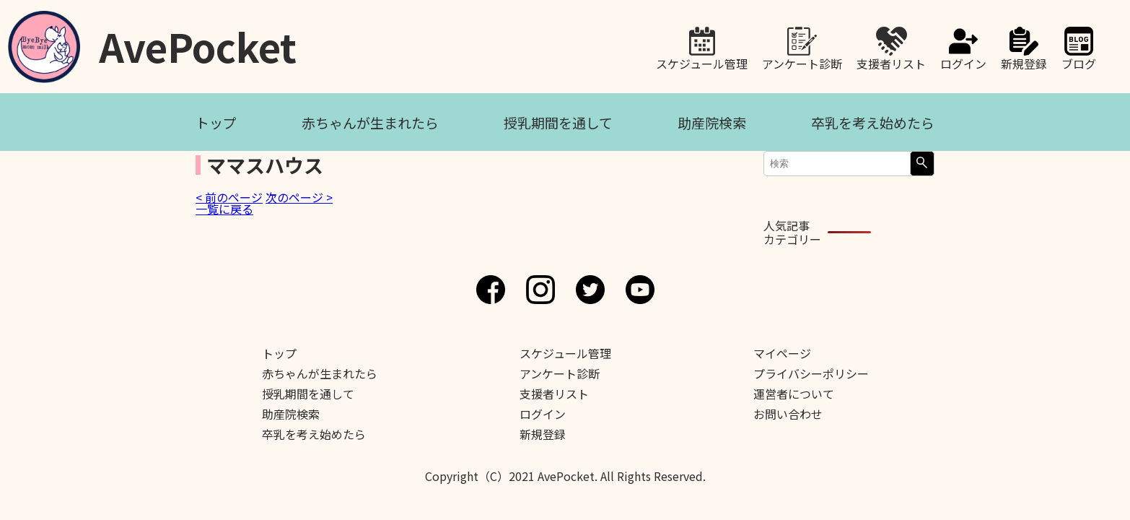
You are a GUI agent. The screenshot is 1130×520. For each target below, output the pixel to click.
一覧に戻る (224, 208)
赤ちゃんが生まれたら (370, 122)
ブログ (1078, 62)
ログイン (963, 62)
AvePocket (198, 41)
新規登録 (1024, 62)
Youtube (640, 289)
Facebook (490, 289)
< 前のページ (229, 197)
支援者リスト (891, 62)
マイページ (782, 353)
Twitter (590, 289)
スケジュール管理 (702, 62)
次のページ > (299, 197)
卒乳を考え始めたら (872, 122)
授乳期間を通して (558, 122)
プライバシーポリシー (811, 373)
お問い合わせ (788, 413)
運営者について (793, 393)
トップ (216, 122)
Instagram (540, 289)
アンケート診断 (802, 62)
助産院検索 (712, 122)
